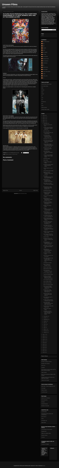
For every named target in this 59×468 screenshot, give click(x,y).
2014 (44, 345)
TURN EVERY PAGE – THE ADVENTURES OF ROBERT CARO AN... (48, 145)
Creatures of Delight (45, 444)
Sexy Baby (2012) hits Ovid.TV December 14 (48, 226)
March (45, 329)
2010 (44, 352)
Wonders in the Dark (45, 405)
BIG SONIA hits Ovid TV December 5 (47, 298)
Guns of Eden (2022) (47, 281)
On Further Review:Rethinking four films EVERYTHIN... (48, 176)
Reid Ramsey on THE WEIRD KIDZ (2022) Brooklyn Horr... (47, 187)
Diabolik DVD (43, 431)
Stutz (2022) (45, 160)
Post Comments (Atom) (23, 193)
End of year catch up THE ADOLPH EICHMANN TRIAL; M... (48, 141)
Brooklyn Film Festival (45, 363)
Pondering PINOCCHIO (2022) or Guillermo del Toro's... (48, 239)
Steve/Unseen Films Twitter (46, 84)
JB (41, 95)
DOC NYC (43, 365)
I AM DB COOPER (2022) (48, 274)
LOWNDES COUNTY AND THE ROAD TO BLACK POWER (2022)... (47, 313)
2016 (44, 342)
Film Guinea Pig (44, 399)
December (46, 123)
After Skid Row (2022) (47, 282)
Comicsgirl (43, 388)
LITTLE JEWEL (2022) (47, 272)
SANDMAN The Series (47, 138)
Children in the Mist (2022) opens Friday (48, 232)
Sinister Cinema (44, 435)
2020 (44, 336)
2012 (44, 349)
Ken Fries (44, 54)
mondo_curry (45, 75)
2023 (44, 120)
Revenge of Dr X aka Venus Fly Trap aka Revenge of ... (47, 148)
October (45, 317)
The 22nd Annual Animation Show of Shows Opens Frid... (47, 136)
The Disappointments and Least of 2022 (48, 133)
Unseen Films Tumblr (45, 109)
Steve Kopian (45, 69)
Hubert (44, 50)
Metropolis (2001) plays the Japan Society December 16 (47, 222)
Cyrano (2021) (46, 236)
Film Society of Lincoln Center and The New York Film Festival (48, 370)
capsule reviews (8, 154)
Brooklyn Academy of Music (46, 361)
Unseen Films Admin (46, 71)
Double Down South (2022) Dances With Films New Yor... (47, 290)
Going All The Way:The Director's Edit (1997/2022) (47, 193)
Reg (43, 65)
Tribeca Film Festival (45, 380)
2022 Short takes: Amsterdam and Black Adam (47, 152)
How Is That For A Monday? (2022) (46, 265)
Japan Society (44, 372)
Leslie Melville (45, 56)
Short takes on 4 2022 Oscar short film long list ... (48, 184)
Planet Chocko (44, 107)
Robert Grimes (45, 67)
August (45, 321)
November (46, 316)
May (44, 325)
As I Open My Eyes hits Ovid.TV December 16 (48, 216)
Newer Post (5, 190)
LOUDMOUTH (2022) (47, 262)
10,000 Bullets (44, 411)
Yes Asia (43, 437)
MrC (42, 103)
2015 (44, 344)
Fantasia (43, 367)
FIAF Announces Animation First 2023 (47, 271)
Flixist (42, 418)
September (46, 319)
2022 (44, 121)
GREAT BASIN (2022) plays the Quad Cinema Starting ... (48, 219)
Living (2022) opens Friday (48, 170)
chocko (44, 73)
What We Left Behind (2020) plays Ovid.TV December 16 (47, 202)
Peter (42, 105)
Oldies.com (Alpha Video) (46, 433)
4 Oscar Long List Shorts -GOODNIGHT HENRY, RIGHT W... (48, 128)
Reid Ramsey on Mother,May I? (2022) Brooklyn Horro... (47, 199)
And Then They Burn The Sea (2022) (48, 256)
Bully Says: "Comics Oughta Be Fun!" (48, 386)
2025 (44, 117)
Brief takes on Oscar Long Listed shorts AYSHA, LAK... (48, 246)
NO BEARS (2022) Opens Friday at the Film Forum (48, 165)
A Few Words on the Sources (46, 429)
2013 (44, 347)
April (45, 327)
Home (20, 190)
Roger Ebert (43, 422)
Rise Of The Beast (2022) (48, 284)
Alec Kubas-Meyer (46, 41)
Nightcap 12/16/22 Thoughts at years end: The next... (48, 173)
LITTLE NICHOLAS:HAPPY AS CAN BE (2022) (48, 209)
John (42, 97)
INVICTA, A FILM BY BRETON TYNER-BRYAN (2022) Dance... (48, 277)
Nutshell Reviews (44, 403)
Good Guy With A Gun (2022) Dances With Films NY (47, 294)
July (44, 322)
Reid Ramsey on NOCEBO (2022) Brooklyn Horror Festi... (48, 180)
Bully (43, 43)
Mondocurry (43, 101)
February (45, 330)
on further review (14, 154)
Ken (42, 99)
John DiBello (45, 52)
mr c (43, 77)
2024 (44, 118)
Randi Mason (45, 62)
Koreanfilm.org (44, 420)
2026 (44, 115)
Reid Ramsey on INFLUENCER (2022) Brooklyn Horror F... (47, 212)
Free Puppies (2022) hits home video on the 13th (48, 235)
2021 (44, 334)
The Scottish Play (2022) (48, 279)
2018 (44, 339)
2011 (44, 350)
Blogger (44, 465)
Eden (44, 45)
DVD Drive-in (43, 416)
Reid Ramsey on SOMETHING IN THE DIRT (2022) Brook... (47, 243)
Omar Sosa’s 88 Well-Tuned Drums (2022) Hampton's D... (47, 287)
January (45, 332)
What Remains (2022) (47, 268)
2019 (44, 337)
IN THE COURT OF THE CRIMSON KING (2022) (48, 300)
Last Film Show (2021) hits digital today (48, 306)
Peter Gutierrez (45, 60)
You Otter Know (44, 392)
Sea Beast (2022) (46, 158)
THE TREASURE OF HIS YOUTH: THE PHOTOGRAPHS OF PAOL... (48, 260)
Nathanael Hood (46, 58)
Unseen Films (9, 4)
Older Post (35, 190)
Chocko (42, 89)
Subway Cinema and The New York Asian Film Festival (47, 378)
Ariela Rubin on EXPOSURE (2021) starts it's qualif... (47, 250)
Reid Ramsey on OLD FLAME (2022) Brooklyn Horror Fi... (48, 228)
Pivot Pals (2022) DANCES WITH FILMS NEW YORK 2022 (48, 303)
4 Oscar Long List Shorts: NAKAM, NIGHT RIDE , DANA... (48, 155)
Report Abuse (44, 356)
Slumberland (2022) (47, 190)
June (45, 324)
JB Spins (43, 401)
